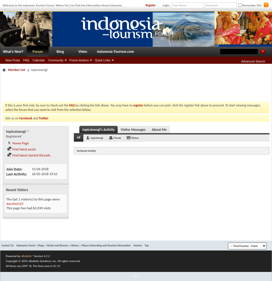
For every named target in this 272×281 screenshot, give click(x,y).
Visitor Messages (133, 130)
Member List (16, 70)
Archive (137, 245)
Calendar (39, 60)
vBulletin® (27, 256)
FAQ (26, 60)
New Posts (12, 60)
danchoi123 (14, 204)
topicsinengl (97, 137)
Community (55, 60)
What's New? (13, 52)
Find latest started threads (28, 155)
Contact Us (7, 245)
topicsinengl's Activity (98, 130)
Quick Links (102, 60)
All (78, 137)
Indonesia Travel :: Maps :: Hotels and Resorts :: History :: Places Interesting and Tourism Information (73, 245)
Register (151, 5)
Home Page (18, 143)
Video (82, 52)
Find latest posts (21, 149)
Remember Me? (250, 5)
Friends (117, 137)
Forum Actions (79, 60)
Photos (135, 137)
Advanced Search (253, 61)
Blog (60, 52)
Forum (38, 52)
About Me (159, 130)
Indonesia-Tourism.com (115, 52)
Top (147, 245)
